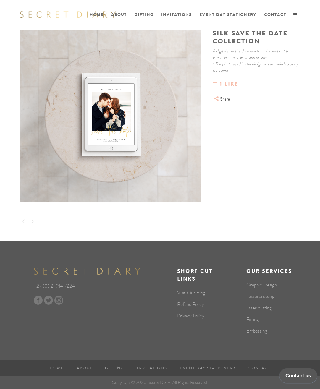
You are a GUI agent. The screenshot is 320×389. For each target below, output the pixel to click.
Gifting (114, 368)
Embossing (256, 331)
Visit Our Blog (191, 293)
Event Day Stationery (208, 368)
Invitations (152, 368)
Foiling (252, 319)
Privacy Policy (190, 316)
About (84, 368)
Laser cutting (259, 308)
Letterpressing (260, 296)
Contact (259, 368)
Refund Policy (190, 304)
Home (57, 368)
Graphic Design (261, 285)
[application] (298, 377)
